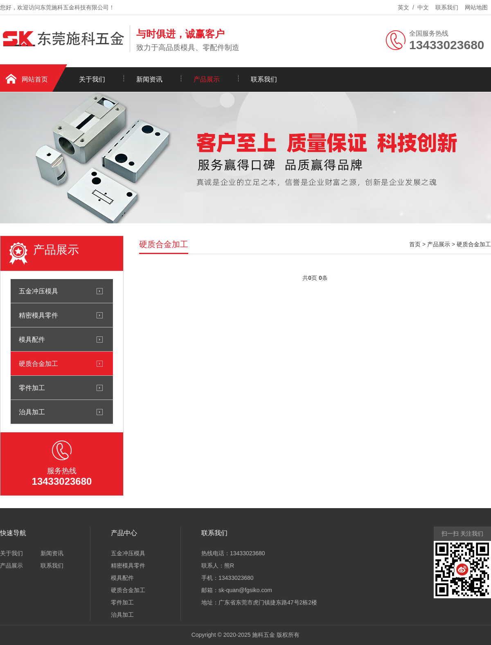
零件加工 (32, 387)
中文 (423, 7)
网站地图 (476, 7)
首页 (415, 244)
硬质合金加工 (38, 363)
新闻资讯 (149, 79)
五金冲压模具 (38, 291)
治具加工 (32, 412)
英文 (403, 7)
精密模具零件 (38, 315)
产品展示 (207, 79)
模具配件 (32, 339)
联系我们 (446, 7)
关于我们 (92, 79)
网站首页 (35, 79)
